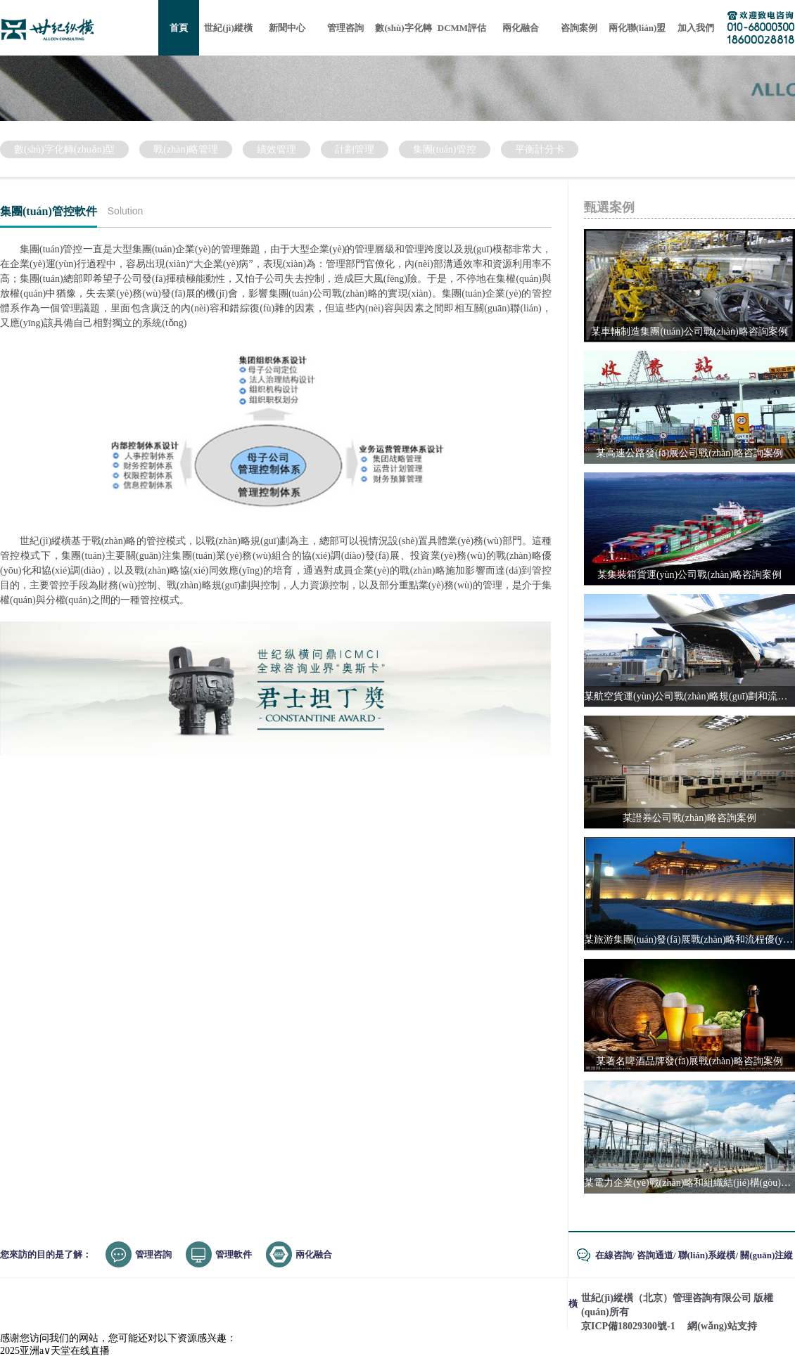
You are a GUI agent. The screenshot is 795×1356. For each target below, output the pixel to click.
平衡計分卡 (539, 149)
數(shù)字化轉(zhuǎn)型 (64, 149)
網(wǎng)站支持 (721, 1326)
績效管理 (276, 149)
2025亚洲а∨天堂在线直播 (55, 1350)
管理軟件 (233, 1254)
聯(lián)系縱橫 (707, 1255)
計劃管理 (354, 149)
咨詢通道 (655, 1255)
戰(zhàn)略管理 (185, 149)
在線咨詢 (613, 1255)
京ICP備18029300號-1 (628, 1326)
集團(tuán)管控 (444, 149)
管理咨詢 (153, 1254)
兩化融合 (313, 1254)
